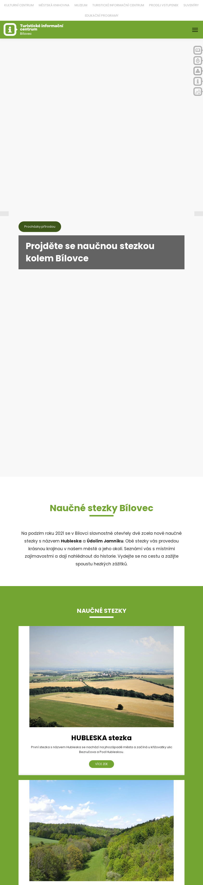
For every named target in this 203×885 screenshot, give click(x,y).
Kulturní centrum (19, 5)
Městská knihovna (54, 5)
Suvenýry (191, 5)
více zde (101, 764)
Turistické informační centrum (118, 5)
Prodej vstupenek (163, 5)
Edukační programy (101, 15)
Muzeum (81, 5)
